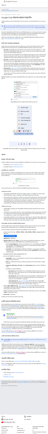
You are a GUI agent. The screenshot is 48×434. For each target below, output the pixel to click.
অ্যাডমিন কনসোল (20, 428)
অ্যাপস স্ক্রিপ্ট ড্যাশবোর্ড (21, 430)
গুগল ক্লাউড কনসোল (20, 432)
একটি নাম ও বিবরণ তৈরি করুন (16, 164)
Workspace (11, 1)
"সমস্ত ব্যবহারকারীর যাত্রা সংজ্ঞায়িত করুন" (12, 38)
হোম (2, 14)
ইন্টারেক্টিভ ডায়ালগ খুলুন (9, 376)
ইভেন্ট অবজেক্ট (37, 304)
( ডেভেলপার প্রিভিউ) (16, 68)
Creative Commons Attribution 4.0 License (24, 381)
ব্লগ (32, 430)
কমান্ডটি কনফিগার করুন (18, 166)
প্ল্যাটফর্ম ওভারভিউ (4, 430)
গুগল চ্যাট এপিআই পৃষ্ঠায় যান (10, 236)
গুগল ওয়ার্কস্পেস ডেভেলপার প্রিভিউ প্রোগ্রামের (18, 339)
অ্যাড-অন (14, 14)
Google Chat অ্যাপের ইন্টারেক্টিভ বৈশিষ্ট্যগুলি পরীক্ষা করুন (25, 361)
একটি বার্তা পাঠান (7, 374)
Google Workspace (7, 14)
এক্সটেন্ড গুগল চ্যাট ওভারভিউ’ (40, 27)
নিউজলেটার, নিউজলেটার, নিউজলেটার (39, 432)
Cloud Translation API (9, 10)
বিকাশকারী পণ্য (4, 432)
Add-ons (3, 5)
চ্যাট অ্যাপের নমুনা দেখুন (18, 372)
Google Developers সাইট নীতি (22, 382)
